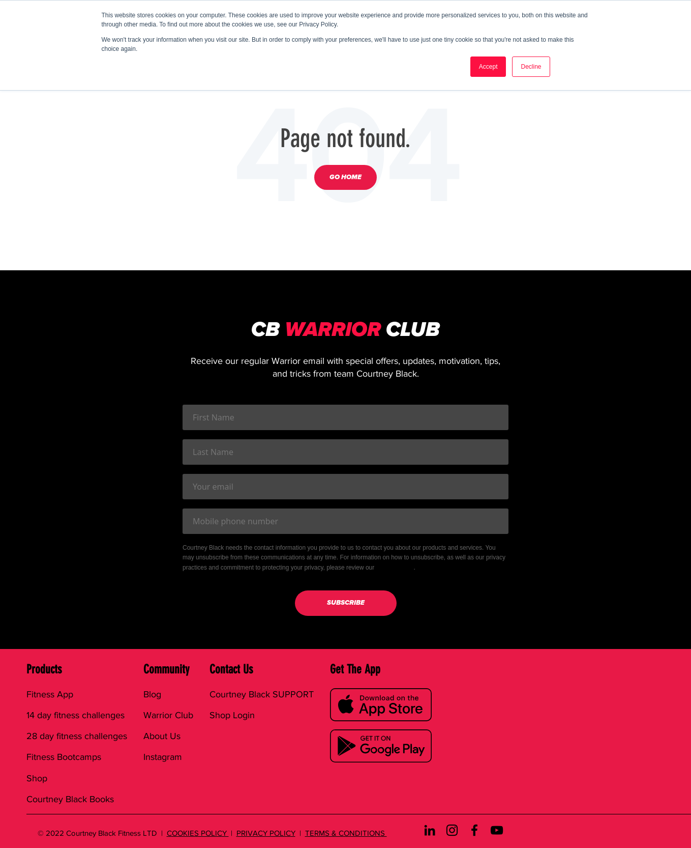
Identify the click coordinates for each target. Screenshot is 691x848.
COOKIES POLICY (198, 833)
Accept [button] (488, 66)
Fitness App (49, 694)
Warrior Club (168, 715)
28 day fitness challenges (76, 736)
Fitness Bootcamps (63, 757)
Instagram (162, 757)
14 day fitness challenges (75, 715)
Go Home (345, 177)
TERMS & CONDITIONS (346, 833)
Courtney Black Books (70, 799)
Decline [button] (531, 66)
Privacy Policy (395, 567)
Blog (152, 694)
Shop (36, 778)
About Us (162, 736)
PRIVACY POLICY (265, 833)
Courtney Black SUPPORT (261, 694)
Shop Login (232, 715)
